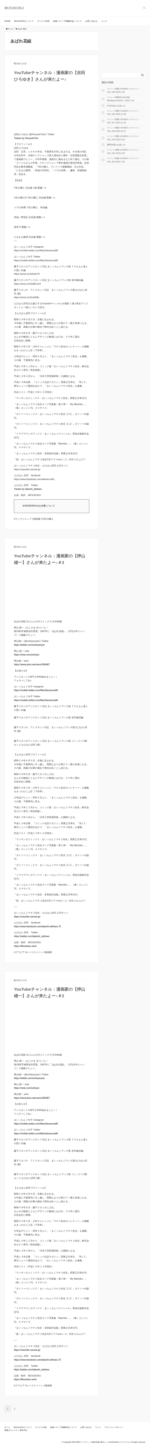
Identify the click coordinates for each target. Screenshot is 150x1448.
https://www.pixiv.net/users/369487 (32, 664)
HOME (7, 21)
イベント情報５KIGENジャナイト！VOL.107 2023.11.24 (123, 121)
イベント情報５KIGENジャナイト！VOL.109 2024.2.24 (123, 90)
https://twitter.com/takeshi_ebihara (31, 936)
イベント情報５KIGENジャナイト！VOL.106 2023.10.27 (123, 129)
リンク (104, 21)
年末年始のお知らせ (116, 106)
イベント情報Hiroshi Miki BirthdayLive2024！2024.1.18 (120, 99)
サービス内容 (43, 21)
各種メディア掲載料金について (67, 21)
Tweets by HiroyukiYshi (26, 138)
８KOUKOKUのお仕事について (38, 505)
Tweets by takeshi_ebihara (28, 489)
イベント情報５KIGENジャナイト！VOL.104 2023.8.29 (123, 151)
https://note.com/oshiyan (26, 654)
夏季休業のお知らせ (116, 145)
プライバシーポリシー (113, 1427)
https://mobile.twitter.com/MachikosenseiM (36, 690)
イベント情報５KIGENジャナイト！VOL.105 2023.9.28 (123, 138)
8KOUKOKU (14, 8)
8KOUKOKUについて (24, 21)
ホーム (7, 1427)
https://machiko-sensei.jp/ (27, 916)
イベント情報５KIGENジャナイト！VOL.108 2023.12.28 (123, 112)
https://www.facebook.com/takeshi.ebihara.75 (37, 926)
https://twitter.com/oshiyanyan (29, 645)
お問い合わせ (91, 21)
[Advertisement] (124, 50)
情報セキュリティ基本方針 (15, 1430)
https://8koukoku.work (25, 946)
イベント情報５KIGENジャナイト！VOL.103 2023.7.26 (123, 160)
